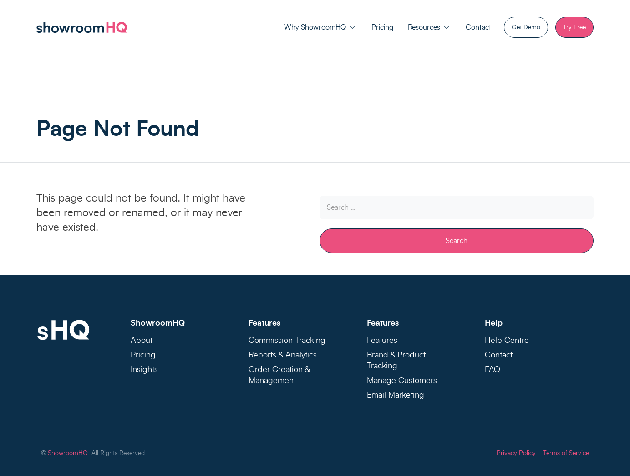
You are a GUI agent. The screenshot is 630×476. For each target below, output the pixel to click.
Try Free (574, 27)
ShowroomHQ (68, 453)
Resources (424, 27)
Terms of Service (566, 453)
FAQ (492, 370)
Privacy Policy (516, 453)
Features (382, 340)
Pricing (382, 27)
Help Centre (507, 340)
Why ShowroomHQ (315, 27)
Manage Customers (402, 381)
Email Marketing (395, 395)
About (141, 340)
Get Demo (526, 27)
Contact (478, 27)
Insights (144, 370)
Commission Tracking (287, 340)
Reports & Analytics (283, 355)
